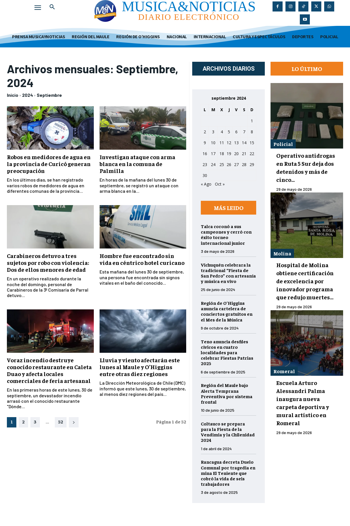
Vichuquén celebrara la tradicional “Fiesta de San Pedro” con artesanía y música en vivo (228, 273)
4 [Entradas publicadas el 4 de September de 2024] (222, 131)
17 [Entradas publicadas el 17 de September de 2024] (213, 153)
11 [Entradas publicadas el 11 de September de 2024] (221, 142)
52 (60, 421)
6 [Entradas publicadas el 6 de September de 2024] (236, 131)
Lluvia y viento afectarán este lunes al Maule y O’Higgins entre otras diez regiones (140, 366)
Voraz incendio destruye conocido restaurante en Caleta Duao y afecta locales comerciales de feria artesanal (49, 370)
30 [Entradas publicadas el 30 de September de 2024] (205, 175)
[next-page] (74, 422)
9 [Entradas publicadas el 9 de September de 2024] (205, 142)
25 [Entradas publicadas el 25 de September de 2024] (221, 164)
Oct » (220, 184)
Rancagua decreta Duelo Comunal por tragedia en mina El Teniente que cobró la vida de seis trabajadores (228, 473)
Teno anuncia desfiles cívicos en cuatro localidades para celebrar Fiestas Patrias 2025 (227, 352)
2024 (27, 95)
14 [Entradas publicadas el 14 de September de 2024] (244, 142)
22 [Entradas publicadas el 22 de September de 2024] (252, 153)
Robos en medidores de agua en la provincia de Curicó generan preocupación (49, 163)
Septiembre (49, 95)
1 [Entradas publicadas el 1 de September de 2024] (252, 121)
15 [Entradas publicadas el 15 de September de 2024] (252, 142)
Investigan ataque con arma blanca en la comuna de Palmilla (137, 163)
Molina (282, 253)
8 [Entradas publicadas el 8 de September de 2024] (252, 131)
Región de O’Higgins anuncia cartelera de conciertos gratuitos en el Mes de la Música (226, 311)
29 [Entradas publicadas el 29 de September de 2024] (252, 164)
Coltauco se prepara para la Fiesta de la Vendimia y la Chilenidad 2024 (228, 432)
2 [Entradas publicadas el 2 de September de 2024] (205, 131)
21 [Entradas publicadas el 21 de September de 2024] (244, 153)
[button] (52, 7)
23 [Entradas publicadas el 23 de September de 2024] (205, 164)
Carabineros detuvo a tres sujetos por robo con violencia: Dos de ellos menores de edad (48, 262)
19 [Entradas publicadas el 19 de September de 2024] (229, 153)
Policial (283, 143)
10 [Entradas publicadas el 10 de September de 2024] (213, 142)
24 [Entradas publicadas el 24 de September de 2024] (213, 164)
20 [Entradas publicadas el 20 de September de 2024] (236, 153)
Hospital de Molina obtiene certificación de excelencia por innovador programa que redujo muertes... (305, 280)
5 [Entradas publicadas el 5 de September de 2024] (229, 131)
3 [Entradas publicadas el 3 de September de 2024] (213, 131)
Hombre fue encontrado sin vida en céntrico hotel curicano (142, 259)
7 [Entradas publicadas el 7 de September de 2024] (244, 131)
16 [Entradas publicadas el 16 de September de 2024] (205, 153)
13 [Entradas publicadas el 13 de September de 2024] (236, 142)
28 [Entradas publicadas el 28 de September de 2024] (244, 164)
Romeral (284, 371)
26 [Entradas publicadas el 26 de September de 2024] (229, 164)
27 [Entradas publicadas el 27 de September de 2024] (236, 164)
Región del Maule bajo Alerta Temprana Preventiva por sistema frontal (226, 393)
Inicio (12, 95)
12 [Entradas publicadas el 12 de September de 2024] (229, 142)
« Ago (206, 184)
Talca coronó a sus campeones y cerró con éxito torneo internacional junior (226, 234)
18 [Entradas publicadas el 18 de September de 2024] (221, 153)
